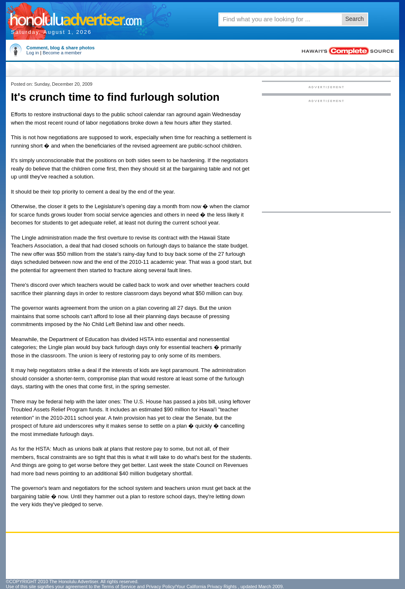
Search (354, 18)
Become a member (62, 52)
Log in (32, 52)
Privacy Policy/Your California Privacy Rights (191, 586)
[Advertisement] (326, 155)
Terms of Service (118, 586)
